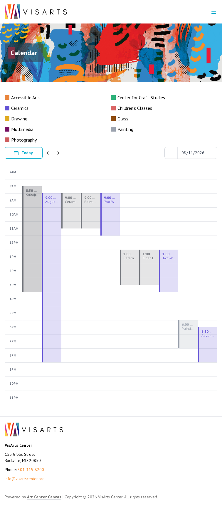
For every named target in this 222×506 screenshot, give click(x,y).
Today (23, 153)
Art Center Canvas (44, 497)
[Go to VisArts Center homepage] (36, 11)
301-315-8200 (31, 469)
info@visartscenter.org (25, 478)
